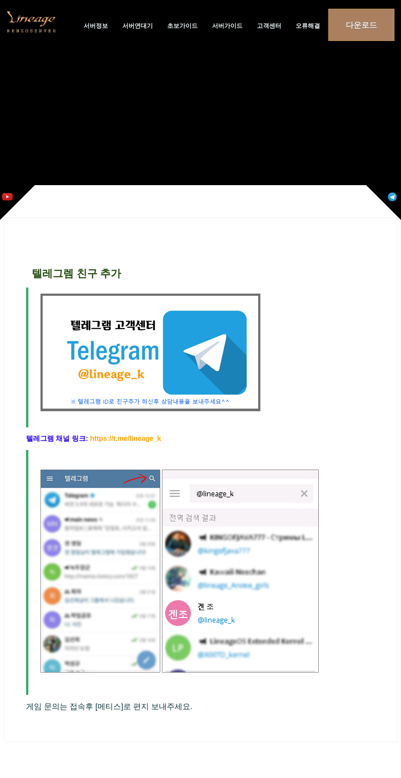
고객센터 (269, 25)
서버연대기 (137, 25)
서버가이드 (227, 25)
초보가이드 (182, 25)
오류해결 (308, 25)
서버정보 (96, 25)
